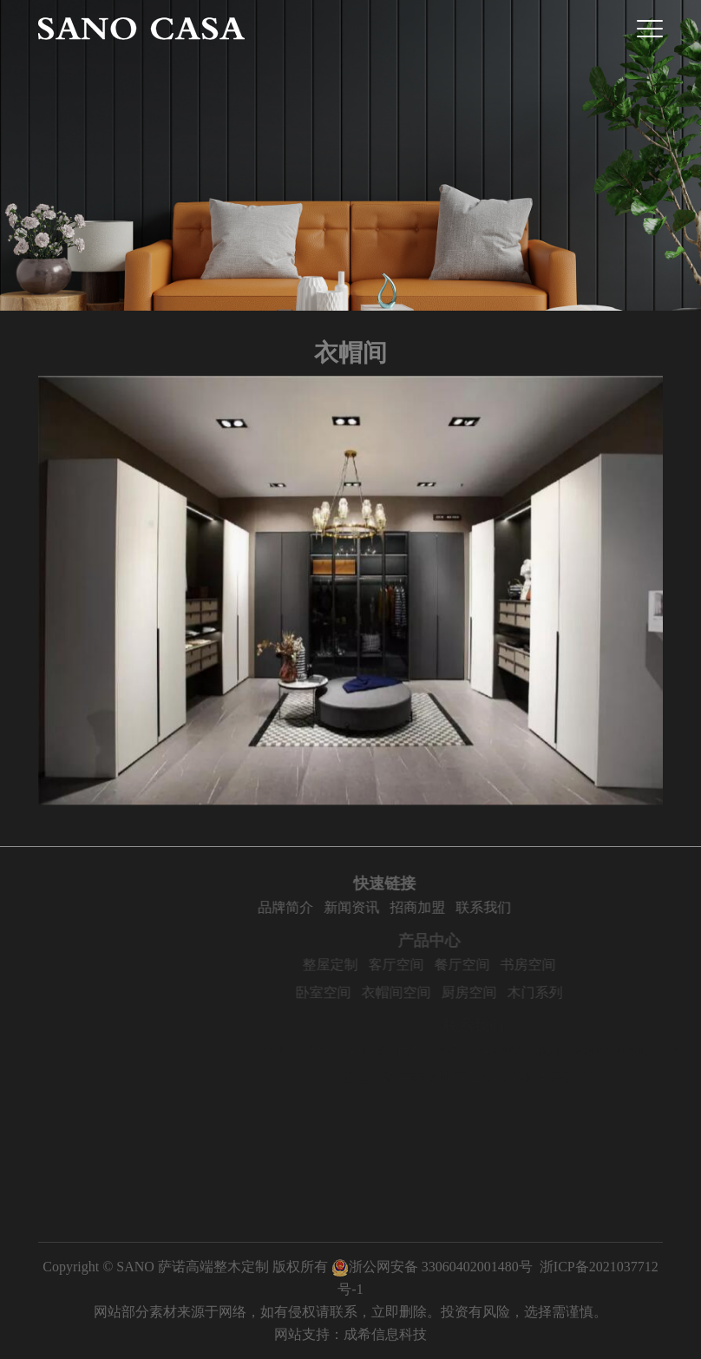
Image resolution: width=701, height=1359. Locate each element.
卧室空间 (361, 992)
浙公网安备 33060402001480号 (432, 1266)
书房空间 (565, 964)
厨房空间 (506, 992)
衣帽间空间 (433, 992)
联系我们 (514, 907)
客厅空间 (434, 964)
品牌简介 (316, 907)
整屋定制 (368, 964)
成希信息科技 (385, 1334)
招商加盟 (448, 907)
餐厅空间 (499, 964)
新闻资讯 (382, 907)
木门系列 (572, 992)
